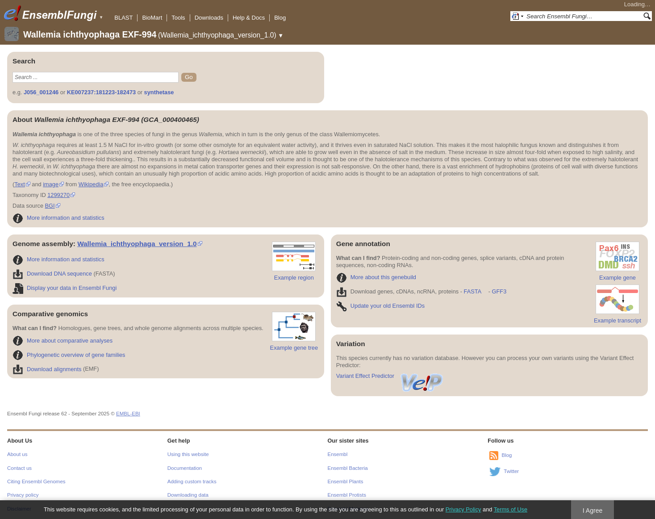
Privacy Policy (463, 509)
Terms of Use (510, 509)
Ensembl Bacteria (348, 468)
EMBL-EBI (128, 413)
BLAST (123, 17)
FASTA (472, 291)
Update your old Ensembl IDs (380, 305)
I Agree (593, 510)
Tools (178, 17)
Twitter (511, 471)
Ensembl (338, 454)
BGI (50, 205)
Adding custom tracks (192, 481)
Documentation (184, 468)
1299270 (58, 195)
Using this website (188, 454)
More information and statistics (58, 217)
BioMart (152, 17)
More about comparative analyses (63, 340)
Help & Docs (249, 17)
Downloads (209, 17)
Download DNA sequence (52, 273)
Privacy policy (22, 495)
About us (17, 454)
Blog (280, 17)
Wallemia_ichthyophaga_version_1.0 (136, 243)
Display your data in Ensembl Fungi (65, 288)
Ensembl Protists (347, 495)
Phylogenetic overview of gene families (69, 355)
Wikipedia (91, 184)
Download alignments (47, 369)
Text (19, 184)
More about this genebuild (376, 277)
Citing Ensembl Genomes (36, 481)
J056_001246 (41, 92)
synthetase (159, 92)
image (50, 184)
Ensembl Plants (345, 481)
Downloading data (188, 495)
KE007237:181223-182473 (101, 92)
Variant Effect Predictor (390, 376)
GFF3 (499, 291)
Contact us (19, 468)
